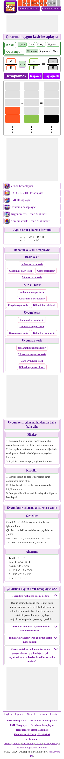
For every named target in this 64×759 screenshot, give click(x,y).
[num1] (11, 60)
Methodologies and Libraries (32, 747)
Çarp (55, 51)
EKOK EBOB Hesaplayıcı (26, 193)
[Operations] (22, 64)
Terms (38, 743)
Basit (31, 44)
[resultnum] (53, 60)
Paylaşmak (52, 76)
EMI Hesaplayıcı (20, 200)
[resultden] (53, 67)
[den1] (11, 67)
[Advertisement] (32, 23)
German (43, 714)
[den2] (33, 67)
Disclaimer (28, 743)
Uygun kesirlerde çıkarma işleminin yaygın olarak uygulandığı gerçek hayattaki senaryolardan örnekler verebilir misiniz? (32, 655)
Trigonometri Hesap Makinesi (28, 214)
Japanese (19, 714)
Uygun (22, 44)
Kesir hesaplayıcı (32, 739)
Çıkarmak (32, 51)
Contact (17, 743)
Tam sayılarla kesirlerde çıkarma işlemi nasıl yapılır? (30, 639)
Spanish (31, 714)
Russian (54, 714)
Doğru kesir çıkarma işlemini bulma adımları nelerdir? (30, 628)
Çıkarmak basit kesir (52, 8)
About (7, 743)
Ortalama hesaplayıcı (23, 207)
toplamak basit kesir (29, 8)
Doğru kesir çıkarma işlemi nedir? (30, 595)
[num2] (33, 60)
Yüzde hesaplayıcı (21, 186)
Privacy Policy (51, 743)
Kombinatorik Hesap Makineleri (30, 221)
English (8, 714)
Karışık (41, 44)
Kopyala (35, 76)
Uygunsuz (53, 44)
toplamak (45, 51)
